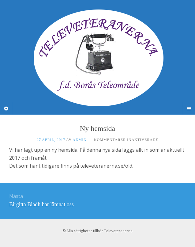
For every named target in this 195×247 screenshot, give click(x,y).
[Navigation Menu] (189, 108)
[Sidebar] (6, 108)
